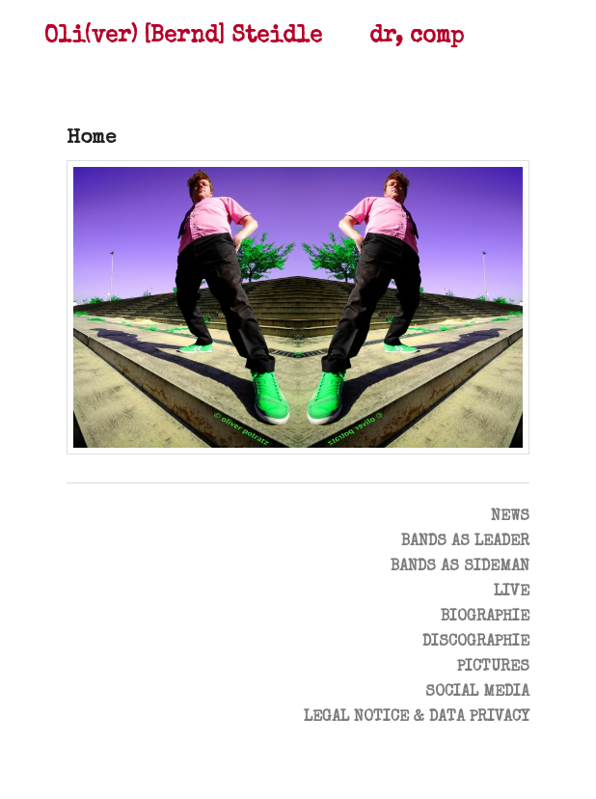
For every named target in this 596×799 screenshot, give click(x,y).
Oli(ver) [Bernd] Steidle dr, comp (254, 37)
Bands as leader (465, 542)
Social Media (477, 693)
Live (511, 592)
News (510, 517)
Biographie (485, 617)
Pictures (493, 667)
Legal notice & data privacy (416, 718)
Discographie (475, 642)
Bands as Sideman (460, 567)
